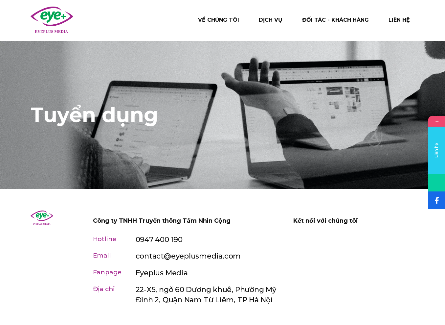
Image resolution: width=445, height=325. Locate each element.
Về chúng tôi (218, 20)
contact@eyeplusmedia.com (188, 256)
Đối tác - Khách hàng (335, 20)
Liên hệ (399, 20)
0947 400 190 (159, 239)
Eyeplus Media (162, 272)
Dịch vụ (270, 20)
